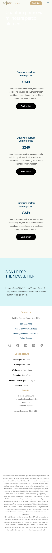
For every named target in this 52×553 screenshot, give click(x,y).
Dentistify (38, 509)
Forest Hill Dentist (23, 481)
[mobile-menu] (47, 3)
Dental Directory (11, 512)
